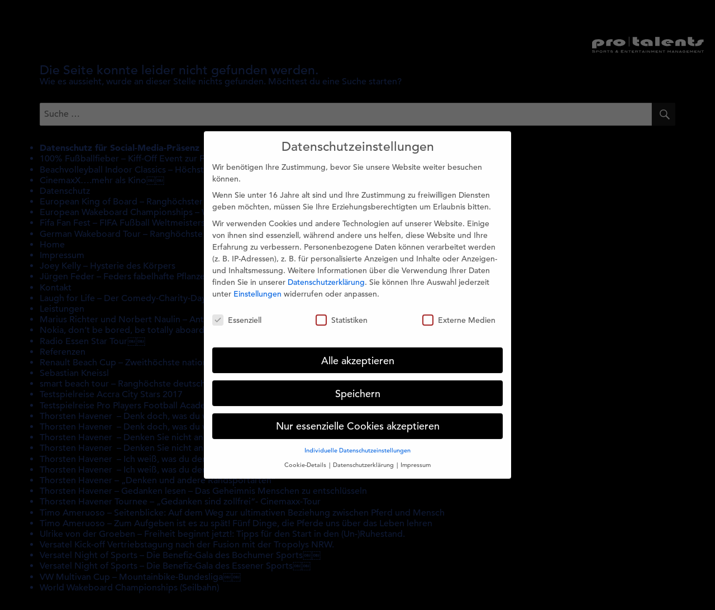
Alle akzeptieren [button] (357, 353)
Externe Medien (458, 312)
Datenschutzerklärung (326, 275)
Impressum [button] (416, 457)
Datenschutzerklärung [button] (364, 457)
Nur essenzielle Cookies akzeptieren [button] (358, 419)
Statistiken (342, 312)
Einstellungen (257, 287)
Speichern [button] (357, 386)
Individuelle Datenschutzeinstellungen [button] (357, 443)
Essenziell (236, 312)
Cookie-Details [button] (306, 457)
